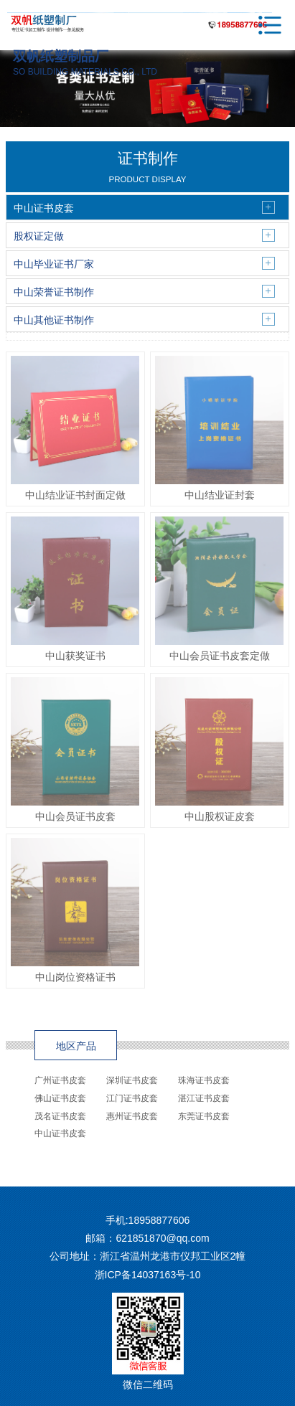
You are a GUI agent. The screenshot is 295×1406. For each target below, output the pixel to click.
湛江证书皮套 (204, 1098)
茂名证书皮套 (60, 1116)
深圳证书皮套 (132, 1080)
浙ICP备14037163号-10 (148, 1274)
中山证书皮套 (60, 1133)
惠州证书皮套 (132, 1116)
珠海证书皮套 (204, 1080)
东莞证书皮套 (204, 1116)
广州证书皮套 (60, 1080)
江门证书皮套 (132, 1098)
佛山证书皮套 (60, 1098)
